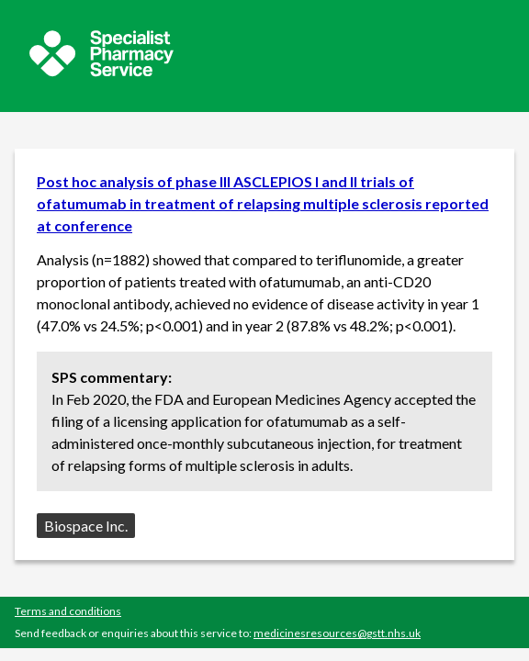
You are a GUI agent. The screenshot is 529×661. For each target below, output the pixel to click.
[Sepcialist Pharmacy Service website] (101, 71)
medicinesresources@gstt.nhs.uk (337, 633)
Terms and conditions (68, 611)
